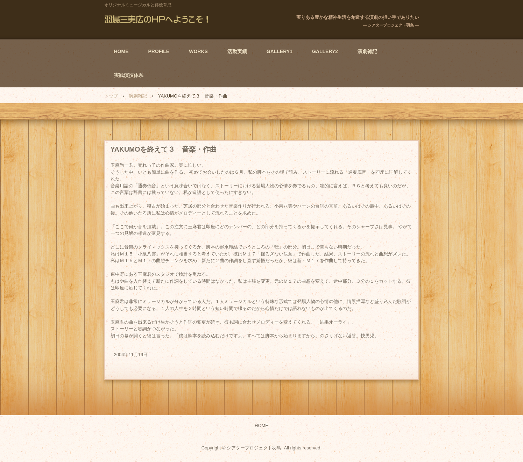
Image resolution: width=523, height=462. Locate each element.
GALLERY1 (279, 51)
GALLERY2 (325, 51)
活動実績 (237, 51)
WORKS (198, 51)
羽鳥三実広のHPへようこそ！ (157, 19)
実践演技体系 (128, 75)
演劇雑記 (367, 51)
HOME (121, 51)
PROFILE (159, 51)
